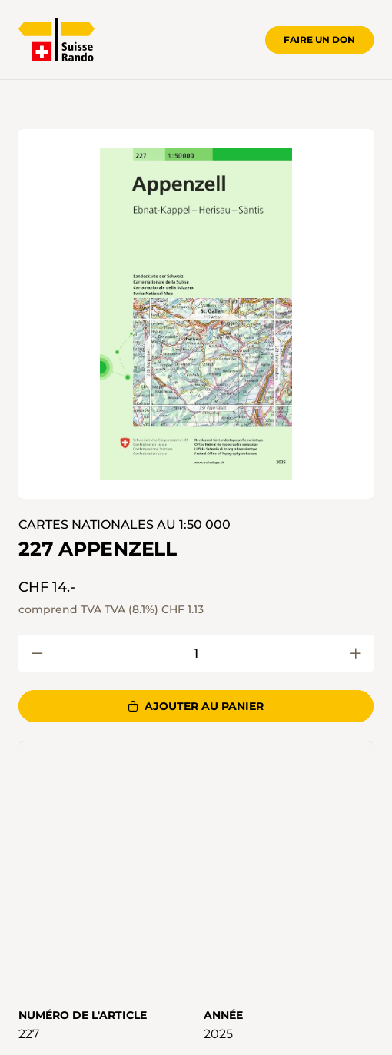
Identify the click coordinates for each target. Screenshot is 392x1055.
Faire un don (319, 39)
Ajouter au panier (195, 706)
